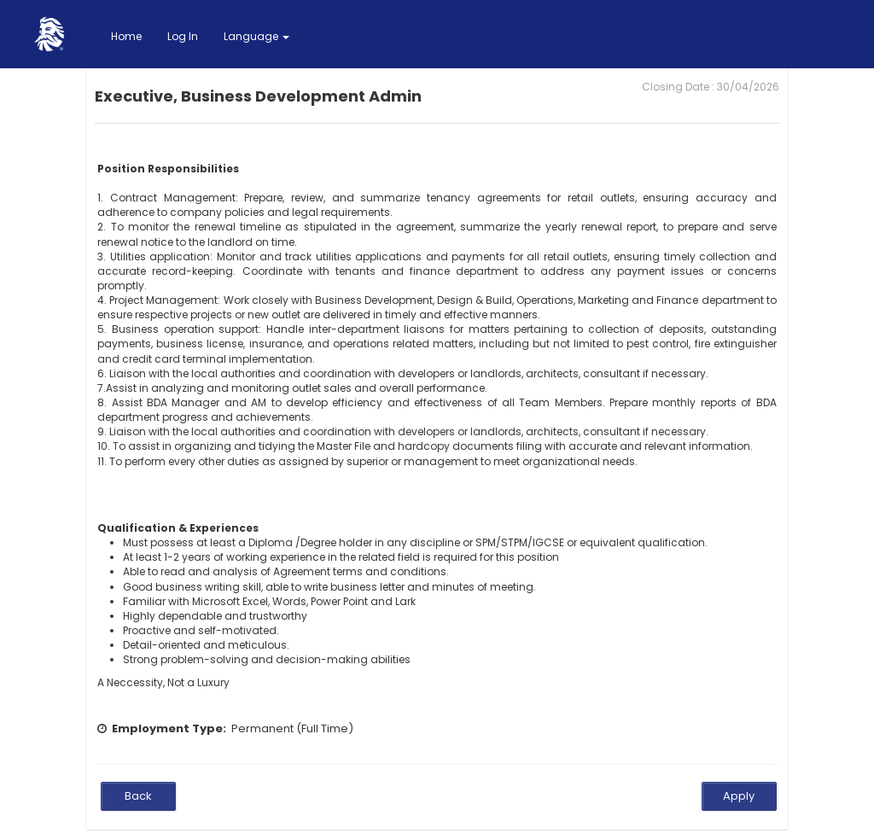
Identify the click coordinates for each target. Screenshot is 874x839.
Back (138, 796)
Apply (739, 796)
